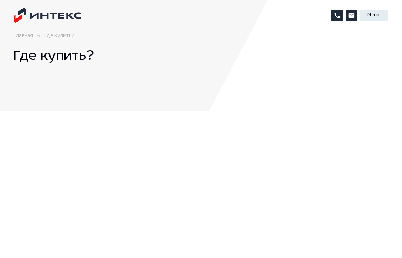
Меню (374, 15)
